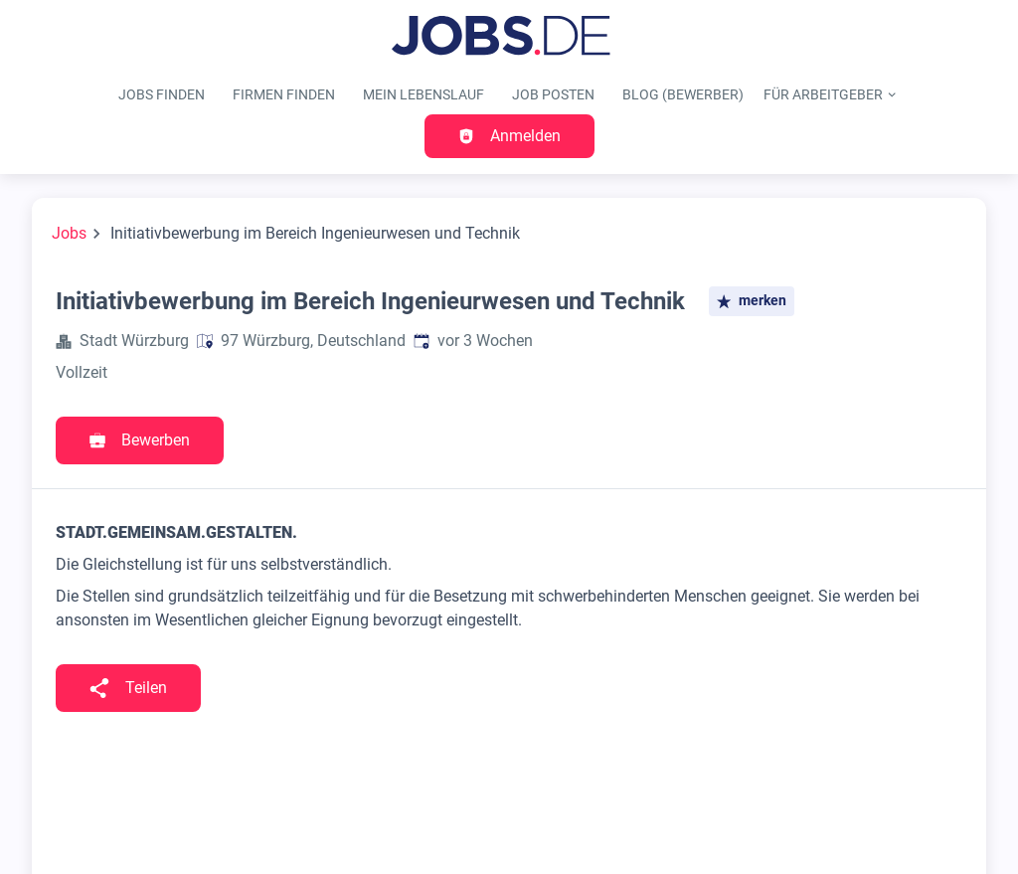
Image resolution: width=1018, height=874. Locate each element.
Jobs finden (161, 95)
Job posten (553, 95)
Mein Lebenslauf (423, 95)
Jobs (69, 233)
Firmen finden (284, 95)
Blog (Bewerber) (683, 95)
